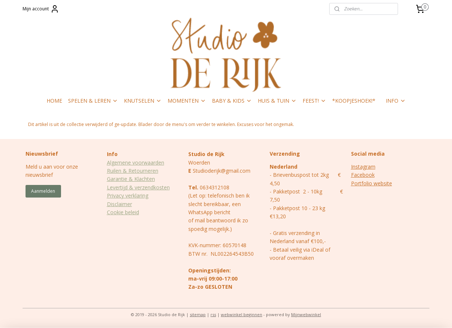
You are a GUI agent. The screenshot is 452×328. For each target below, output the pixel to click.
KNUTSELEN (143, 100)
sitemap (198, 314)
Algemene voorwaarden (135, 162)
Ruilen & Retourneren (132, 170)
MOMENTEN (187, 100)
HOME (54, 100)
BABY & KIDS (232, 100)
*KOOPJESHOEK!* (353, 100)
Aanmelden (43, 191)
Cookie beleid (123, 212)
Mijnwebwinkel (306, 314)
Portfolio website (371, 183)
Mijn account (41, 8)
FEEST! (314, 100)
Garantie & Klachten (131, 178)
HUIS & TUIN (277, 100)
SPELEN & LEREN (93, 100)
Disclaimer (119, 204)
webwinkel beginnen (241, 314)
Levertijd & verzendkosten (138, 187)
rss (213, 314)
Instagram (363, 166)
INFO (396, 100)
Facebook (363, 174)
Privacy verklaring (127, 195)
